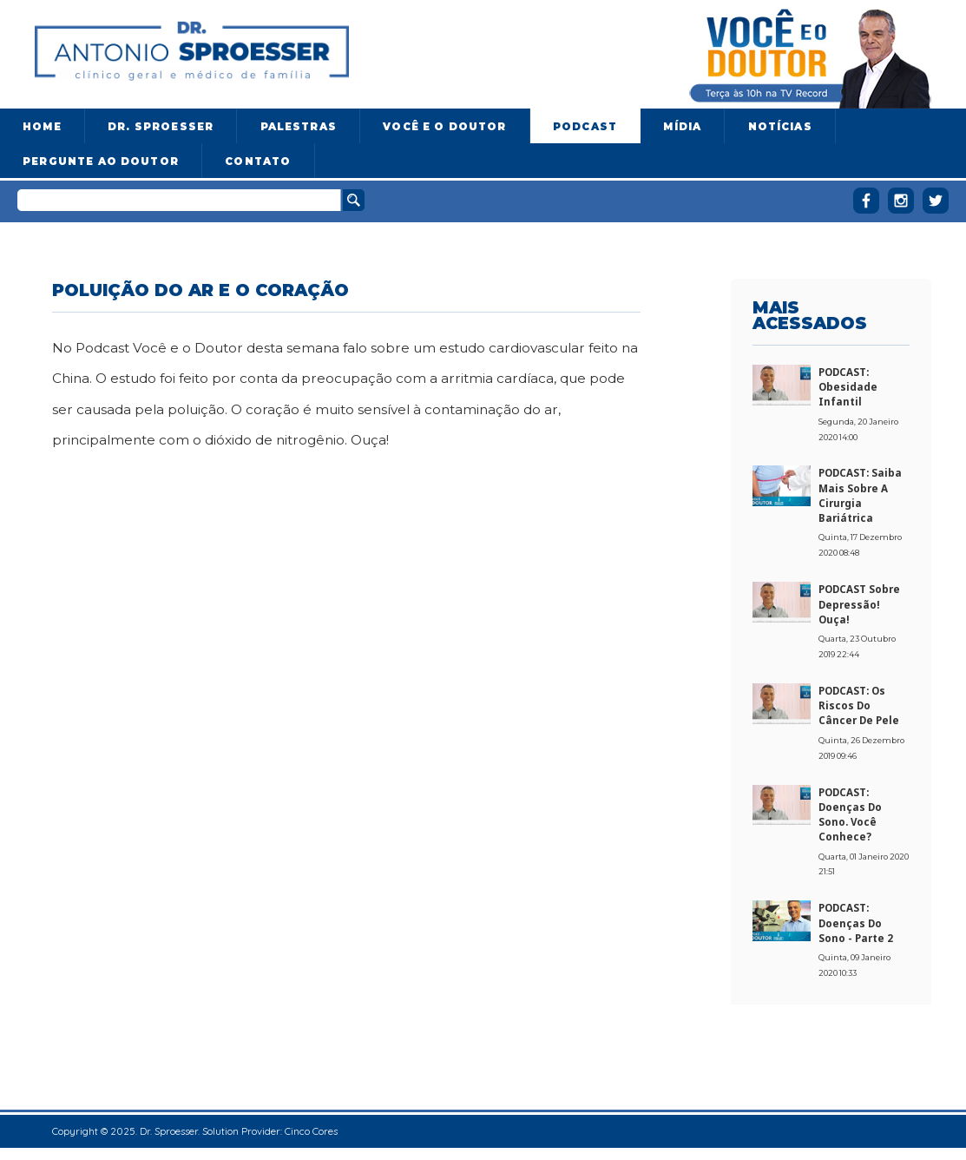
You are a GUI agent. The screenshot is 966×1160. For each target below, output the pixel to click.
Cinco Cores (311, 1130)
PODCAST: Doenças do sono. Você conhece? (850, 815)
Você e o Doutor (444, 127)
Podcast (585, 127)
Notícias (780, 127)
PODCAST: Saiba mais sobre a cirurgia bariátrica (860, 495)
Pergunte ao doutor (101, 161)
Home (42, 127)
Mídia (682, 127)
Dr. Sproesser (161, 127)
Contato (258, 161)
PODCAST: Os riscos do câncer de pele (858, 706)
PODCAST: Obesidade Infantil (847, 387)
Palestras (298, 127)
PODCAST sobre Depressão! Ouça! (859, 604)
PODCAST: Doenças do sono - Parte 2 (855, 923)
